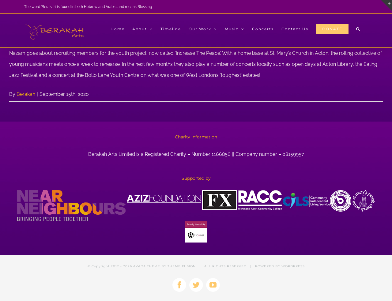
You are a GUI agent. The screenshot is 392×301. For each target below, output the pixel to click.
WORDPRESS (293, 266)
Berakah (26, 94)
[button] (358, 29)
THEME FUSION (182, 266)
